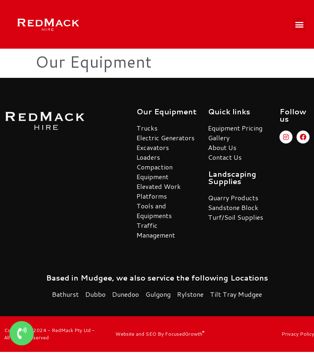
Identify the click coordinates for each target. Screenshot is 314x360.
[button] (299, 24)
